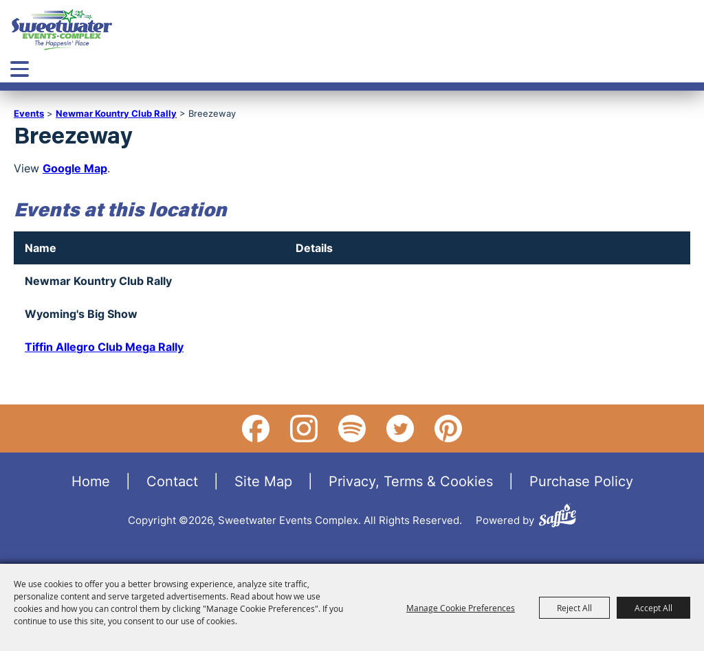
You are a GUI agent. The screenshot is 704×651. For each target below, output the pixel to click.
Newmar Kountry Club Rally (116, 113)
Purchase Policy (581, 480)
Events (29, 113)
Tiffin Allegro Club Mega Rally (104, 346)
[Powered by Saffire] (557, 517)
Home (91, 480)
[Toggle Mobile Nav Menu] (19, 69)
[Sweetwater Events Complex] (61, 29)
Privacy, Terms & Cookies (411, 480)
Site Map (263, 480)
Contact (172, 480)
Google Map (75, 168)
